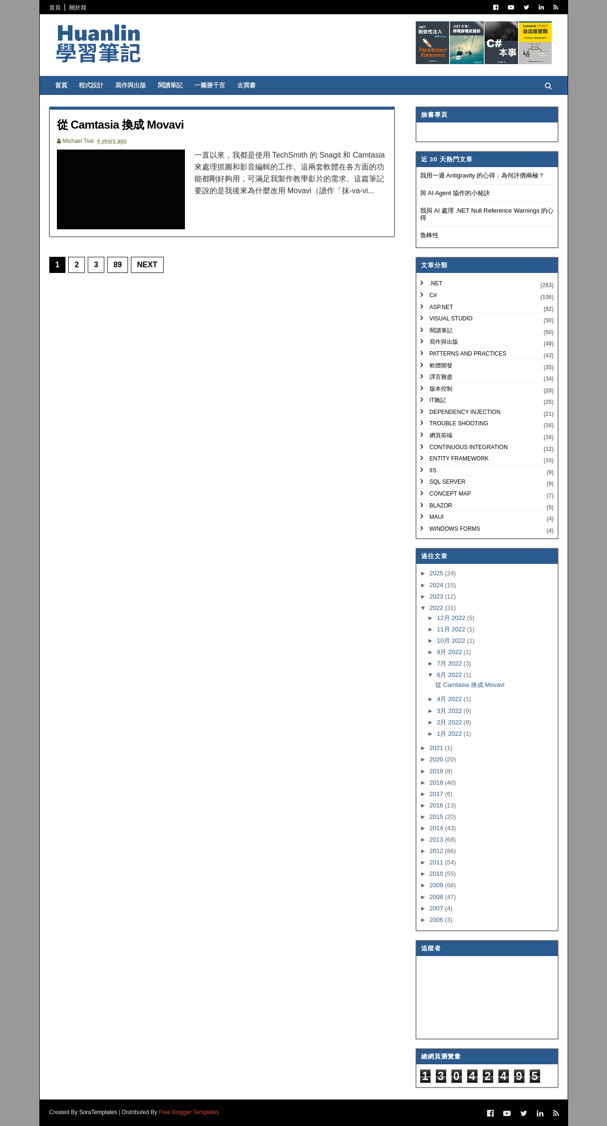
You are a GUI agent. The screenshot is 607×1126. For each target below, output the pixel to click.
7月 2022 (450, 663)
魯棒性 (429, 235)
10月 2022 (452, 640)
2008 (437, 897)
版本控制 (441, 388)
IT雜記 (438, 400)
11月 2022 (452, 629)
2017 (437, 794)
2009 (437, 885)
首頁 (55, 7)
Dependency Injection (465, 412)
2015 (437, 816)
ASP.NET (441, 307)
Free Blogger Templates (189, 1112)
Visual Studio (451, 318)
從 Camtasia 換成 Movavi (120, 124)
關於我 (77, 7)
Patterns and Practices (468, 353)
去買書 (246, 85)
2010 (437, 873)
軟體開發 (441, 365)
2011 (437, 862)
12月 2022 (452, 617)
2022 (437, 607)
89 (117, 265)
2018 (437, 782)
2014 (437, 828)
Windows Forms (455, 528)
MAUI (437, 517)
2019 (437, 771)
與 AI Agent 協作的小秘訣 (455, 193)
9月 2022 (450, 652)
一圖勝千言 (209, 85)
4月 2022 (450, 699)
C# (433, 295)
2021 (437, 747)
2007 (437, 908)
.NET (436, 283)
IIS (433, 470)
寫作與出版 (130, 85)
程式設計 (91, 85)
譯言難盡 (441, 377)
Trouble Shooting (459, 423)
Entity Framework (459, 458)
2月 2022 (450, 722)
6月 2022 (450, 674)
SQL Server (448, 482)
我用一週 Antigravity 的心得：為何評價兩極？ (482, 175)
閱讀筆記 (170, 85)
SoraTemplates (98, 1112)
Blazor (441, 505)
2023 (437, 596)
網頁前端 (441, 435)
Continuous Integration (469, 447)
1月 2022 (450, 733)
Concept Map (450, 493)
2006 (437, 919)
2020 (437, 759)
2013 (437, 839)
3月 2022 (450, 710)
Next (147, 265)
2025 (437, 573)
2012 (437, 850)
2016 (437, 805)
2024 (437, 585)
